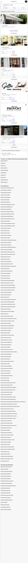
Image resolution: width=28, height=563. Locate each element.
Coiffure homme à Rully (5, 380)
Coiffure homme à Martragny (6, 344)
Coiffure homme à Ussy (5, 451)
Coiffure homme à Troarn (5, 444)
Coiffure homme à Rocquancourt (7, 375)
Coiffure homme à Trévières (6, 442)
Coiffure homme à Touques (6, 437)
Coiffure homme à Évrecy (5, 275)
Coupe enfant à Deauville (5, 488)
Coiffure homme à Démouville (6, 261)
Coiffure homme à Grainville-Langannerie (8, 299)
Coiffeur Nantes (4, 172)
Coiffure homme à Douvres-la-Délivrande (8, 266)
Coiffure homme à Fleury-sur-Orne (7, 282)
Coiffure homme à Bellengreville (6, 206)
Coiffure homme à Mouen (5, 358)
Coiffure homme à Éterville (5, 273)
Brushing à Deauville (4, 469)
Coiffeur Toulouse (4, 182)
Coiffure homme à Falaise (5, 278)
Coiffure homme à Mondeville (6, 354)
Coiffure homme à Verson (5, 453)
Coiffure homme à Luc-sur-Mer (6, 339)
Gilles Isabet (4, 93)
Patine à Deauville (4, 502)
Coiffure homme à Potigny (5, 370)
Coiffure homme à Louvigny (6, 337)
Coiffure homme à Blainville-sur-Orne (7, 218)
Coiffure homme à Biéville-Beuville (7, 216)
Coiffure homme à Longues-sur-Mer (7, 335)
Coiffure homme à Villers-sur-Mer (7, 458)
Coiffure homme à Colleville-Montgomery (8, 247)
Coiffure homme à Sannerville (6, 427)
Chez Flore (3, 69)
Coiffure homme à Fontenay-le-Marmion (8, 287)
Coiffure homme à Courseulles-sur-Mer (8, 254)
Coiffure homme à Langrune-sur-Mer (7, 320)
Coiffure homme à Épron (5, 268)
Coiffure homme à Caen (5, 230)
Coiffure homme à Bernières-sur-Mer (7, 213)
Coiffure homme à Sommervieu (6, 432)
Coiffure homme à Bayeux (5, 202)
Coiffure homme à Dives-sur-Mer (7, 263)
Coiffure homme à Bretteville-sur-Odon (8, 225)
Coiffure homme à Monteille (6, 356)
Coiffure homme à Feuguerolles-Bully (7, 280)
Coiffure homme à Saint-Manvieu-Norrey (8, 411)
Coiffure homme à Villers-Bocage (7, 456)
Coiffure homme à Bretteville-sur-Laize (8, 223)
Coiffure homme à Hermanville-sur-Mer (8, 304)
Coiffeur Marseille (4, 167)
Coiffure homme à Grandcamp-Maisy (7, 301)
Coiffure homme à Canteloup (6, 242)
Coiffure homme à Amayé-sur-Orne (7, 187)
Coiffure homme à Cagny (5, 232)
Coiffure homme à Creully (5, 259)
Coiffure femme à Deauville (6, 473)
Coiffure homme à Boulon (5, 221)
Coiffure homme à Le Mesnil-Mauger (7, 325)
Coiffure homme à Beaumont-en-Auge (8, 204)
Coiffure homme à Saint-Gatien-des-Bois (8, 396)
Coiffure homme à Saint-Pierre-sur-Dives (8, 418)
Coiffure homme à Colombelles (6, 249)
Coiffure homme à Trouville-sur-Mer (7, 446)
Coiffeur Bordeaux (4, 160)
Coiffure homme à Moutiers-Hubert (7, 361)
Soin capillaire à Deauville (5, 507)
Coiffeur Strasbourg (4, 179)
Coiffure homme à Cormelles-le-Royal (7, 251)
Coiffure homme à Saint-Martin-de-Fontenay (9, 413)
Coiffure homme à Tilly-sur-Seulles (7, 434)
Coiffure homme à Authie (5, 194)
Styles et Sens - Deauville (6, 153)
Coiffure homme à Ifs (4, 313)
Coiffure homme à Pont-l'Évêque (7, 368)
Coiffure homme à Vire (5, 461)
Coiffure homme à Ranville (5, 373)
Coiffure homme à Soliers (5, 430)
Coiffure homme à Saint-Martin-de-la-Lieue (9, 415)
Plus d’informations (14, 33)
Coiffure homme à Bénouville (6, 209)
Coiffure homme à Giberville (6, 294)
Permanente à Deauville (5, 504)
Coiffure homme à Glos (5, 297)
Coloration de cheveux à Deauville (7, 480)
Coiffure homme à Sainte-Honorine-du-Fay (8, 425)
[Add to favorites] (26, 15)
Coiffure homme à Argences (6, 192)
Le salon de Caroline (5, 47)
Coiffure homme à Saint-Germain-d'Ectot (8, 399)
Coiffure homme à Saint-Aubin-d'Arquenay (8, 387)
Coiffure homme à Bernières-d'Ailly (7, 211)
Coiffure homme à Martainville (6, 342)
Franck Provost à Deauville (5, 497)
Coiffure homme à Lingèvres (6, 330)
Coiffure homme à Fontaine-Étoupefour (8, 285)
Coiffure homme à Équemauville (6, 270)
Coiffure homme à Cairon (5, 237)
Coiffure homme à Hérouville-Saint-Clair (8, 306)
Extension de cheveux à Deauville (7, 495)
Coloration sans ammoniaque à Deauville (8, 485)
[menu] (1, 1)
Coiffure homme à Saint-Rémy (6, 420)
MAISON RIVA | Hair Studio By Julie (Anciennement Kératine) (12, 136)
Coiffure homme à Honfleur (6, 308)
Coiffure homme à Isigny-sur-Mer (7, 316)
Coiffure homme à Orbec (5, 363)
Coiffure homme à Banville (5, 197)
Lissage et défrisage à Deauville (6, 499)
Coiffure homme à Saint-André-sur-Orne (8, 382)
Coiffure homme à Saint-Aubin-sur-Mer (8, 389)
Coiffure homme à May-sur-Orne (7, 349)
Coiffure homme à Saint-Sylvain (6, 423)
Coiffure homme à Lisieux (5, 332)
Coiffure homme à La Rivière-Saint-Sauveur (9, 318)
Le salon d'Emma (5, 25)
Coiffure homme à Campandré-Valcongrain (8, 240)
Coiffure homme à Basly (5, 199)
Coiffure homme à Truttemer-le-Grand (8, 449)
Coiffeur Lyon (3, 165)
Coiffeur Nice (3, 175)
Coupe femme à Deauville (5, 490)
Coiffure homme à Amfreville (6, 190)
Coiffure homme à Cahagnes (6, 235)
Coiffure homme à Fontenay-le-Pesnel (8, 289)
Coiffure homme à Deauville (6, 476)
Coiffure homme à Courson (6, 256)
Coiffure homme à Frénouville (6, 292)
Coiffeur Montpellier (4, 170)
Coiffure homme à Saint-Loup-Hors (7, 408)
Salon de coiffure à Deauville (6, 509)
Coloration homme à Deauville (6, 483)
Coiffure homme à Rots (5, 377)
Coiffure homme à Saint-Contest (7, 392)
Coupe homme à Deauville (5, 492)
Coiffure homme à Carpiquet (6, 244)
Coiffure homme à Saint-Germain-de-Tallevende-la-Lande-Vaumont (13, 401)
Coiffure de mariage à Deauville (6, 471)
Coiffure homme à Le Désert (6, 323)
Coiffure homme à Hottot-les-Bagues (7, 311)
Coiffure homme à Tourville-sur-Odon (7, 439)
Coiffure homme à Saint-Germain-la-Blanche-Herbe (10, 406)
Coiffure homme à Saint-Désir (6, 394)
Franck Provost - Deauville (6, 115)
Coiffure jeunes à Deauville (6, 478)
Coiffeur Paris (3, 177)
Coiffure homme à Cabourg (6, 228)
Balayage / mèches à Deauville (6, 466)
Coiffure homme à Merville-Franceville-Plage (9, 351)
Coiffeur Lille (3, 163)
